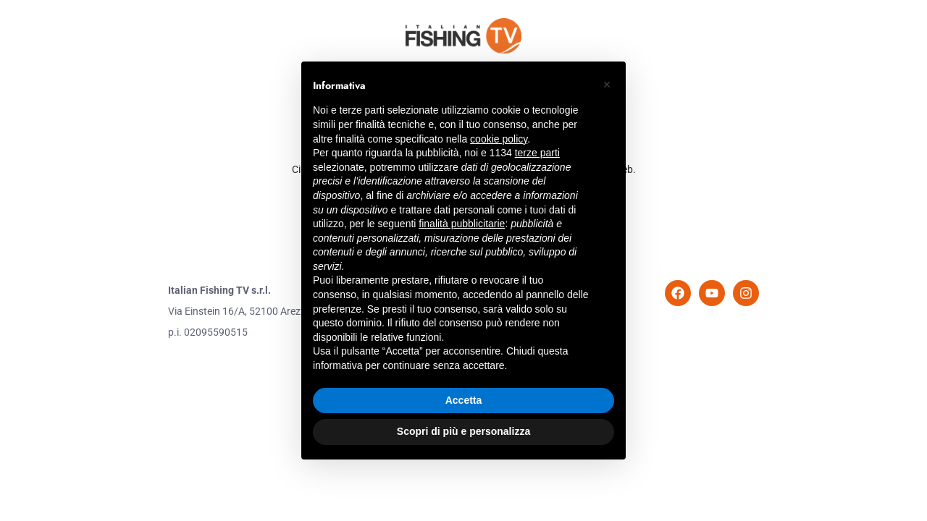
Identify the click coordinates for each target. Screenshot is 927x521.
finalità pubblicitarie (462, 223)
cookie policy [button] (498, 139)
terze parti (537, 152)
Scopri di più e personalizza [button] (463, 431)
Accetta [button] (463, 400)
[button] (606, 84)
